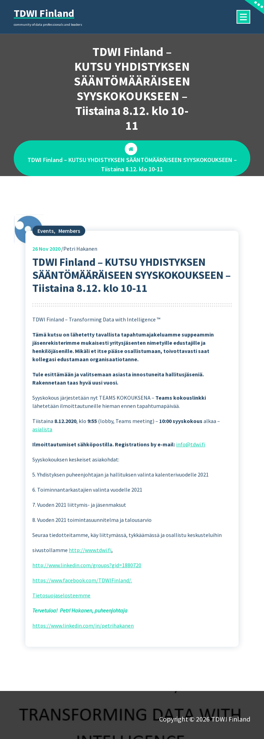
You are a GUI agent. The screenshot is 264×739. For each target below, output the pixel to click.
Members (69, 247)
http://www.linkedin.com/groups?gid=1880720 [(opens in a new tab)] (86, 582)
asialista (42, 446)
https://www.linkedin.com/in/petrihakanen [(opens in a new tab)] (83, 642)
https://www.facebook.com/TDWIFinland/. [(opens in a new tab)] (82, 597)
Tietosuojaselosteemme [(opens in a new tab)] (61, 612)
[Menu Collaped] (243, 17)
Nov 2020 (46, 265)
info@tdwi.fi (190, 461)
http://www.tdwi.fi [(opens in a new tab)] (90, 567)
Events (45, 247)
